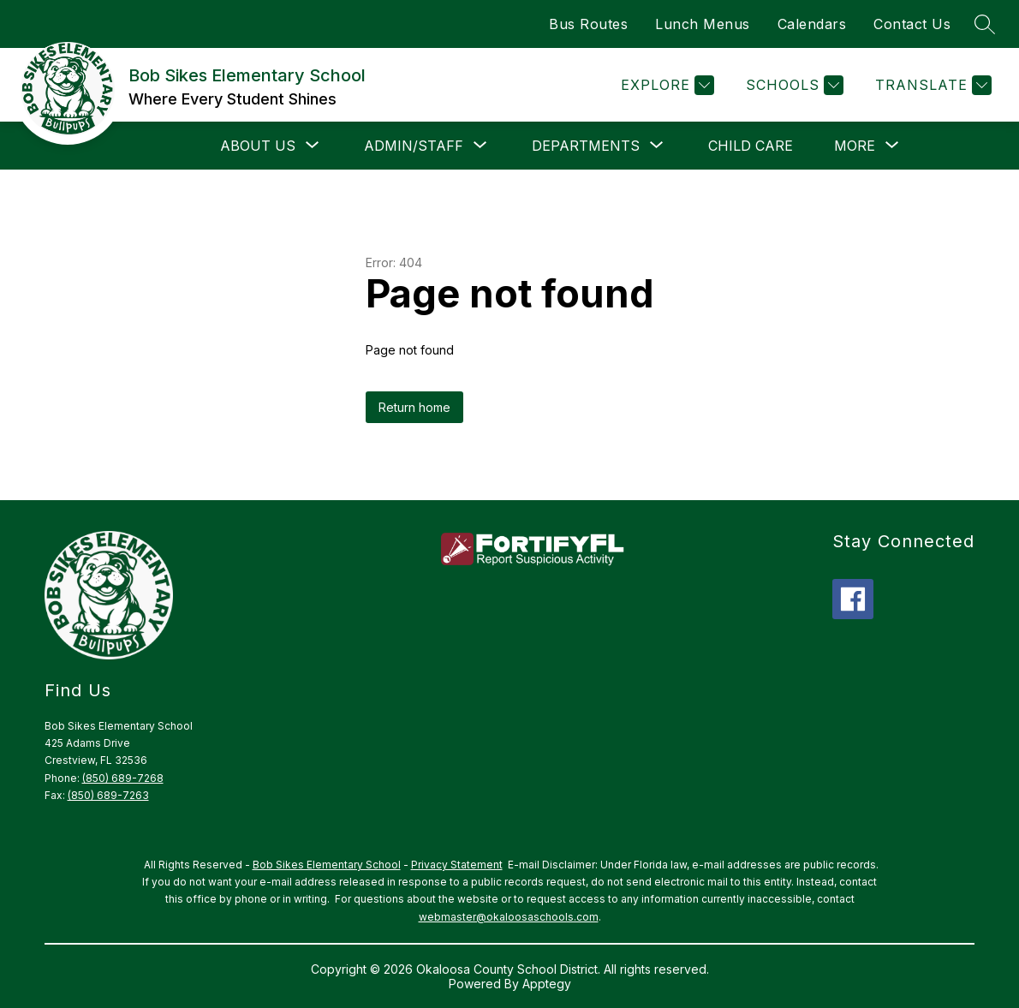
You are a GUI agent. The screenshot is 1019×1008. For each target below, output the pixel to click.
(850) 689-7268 (123, 778)
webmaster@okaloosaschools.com (509, 916)
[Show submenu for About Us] (257, 145)
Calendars (812, 24)
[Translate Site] (931, 85)
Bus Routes (588, 24)
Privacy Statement (457, 864)
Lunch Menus (702, 24)
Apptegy (546, 983)
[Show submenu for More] (854, 145)
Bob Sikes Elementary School (327, 864)
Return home (414, 407)
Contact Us (911, 24)
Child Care (750, 145)
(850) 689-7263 (108, 795)
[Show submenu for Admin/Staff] (413, 145)
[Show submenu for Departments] (586, 145)
